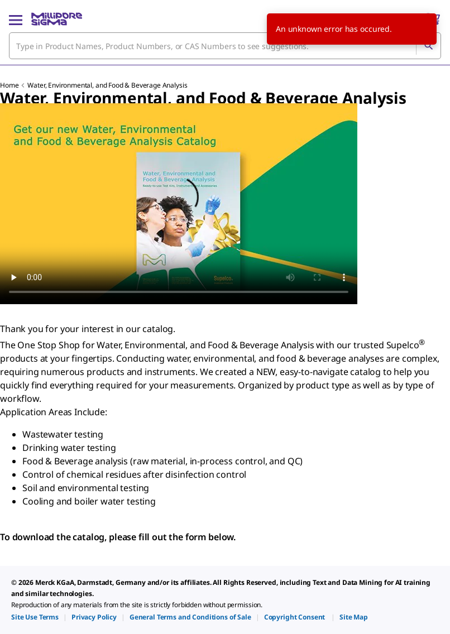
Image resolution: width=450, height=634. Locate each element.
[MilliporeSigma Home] (56, 19)
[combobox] (225, 46)
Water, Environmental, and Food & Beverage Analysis (107, 85)
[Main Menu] (15, 19)
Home (9, 85)
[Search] (428, 46)
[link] (35, 617)
